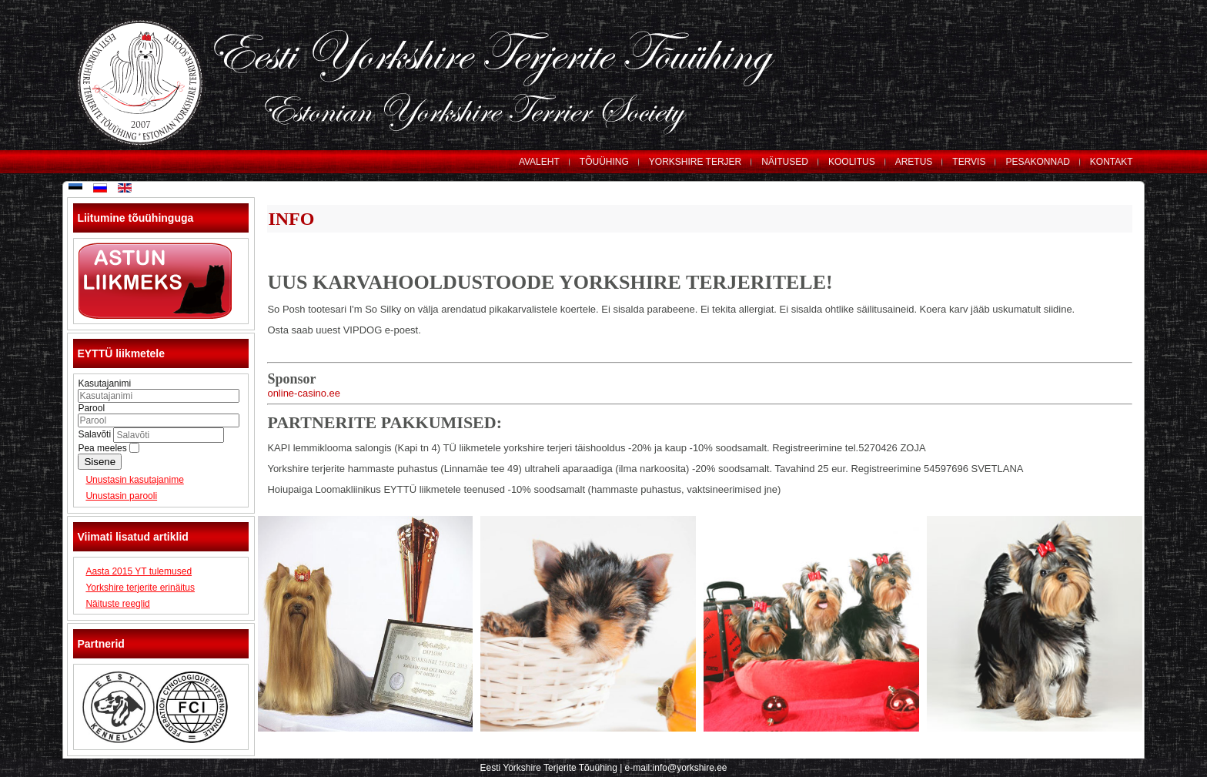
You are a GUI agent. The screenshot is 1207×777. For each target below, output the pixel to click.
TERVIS (968, 161)
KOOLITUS (851, 161)
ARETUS (914, 161)
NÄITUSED (784, 161)
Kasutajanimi (104, 383)
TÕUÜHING (604, 161)
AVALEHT (539, 161)
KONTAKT (1111, 161)
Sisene (99, 461)
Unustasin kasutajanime (134, 479)
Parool (91, 408)
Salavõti (95, 434)
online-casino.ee (303, 393)
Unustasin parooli (121, 496)
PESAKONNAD (1037, 161)
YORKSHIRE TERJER (695, 161)
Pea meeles (102, 448)
